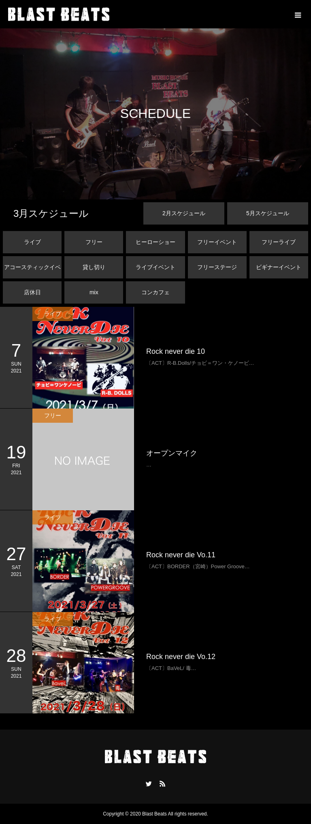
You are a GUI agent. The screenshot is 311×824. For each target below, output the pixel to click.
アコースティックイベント (32, 271)
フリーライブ (279, 242)
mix (93, 292)
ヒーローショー (155, 242)
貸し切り (94, 267)
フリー (93, 242)
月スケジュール (51, 213)
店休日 (32, 292)
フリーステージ (217, 267)
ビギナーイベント (278, 267)
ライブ (32, 242)
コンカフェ (155, 292)
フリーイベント (217, 242)
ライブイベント (155, 267)
